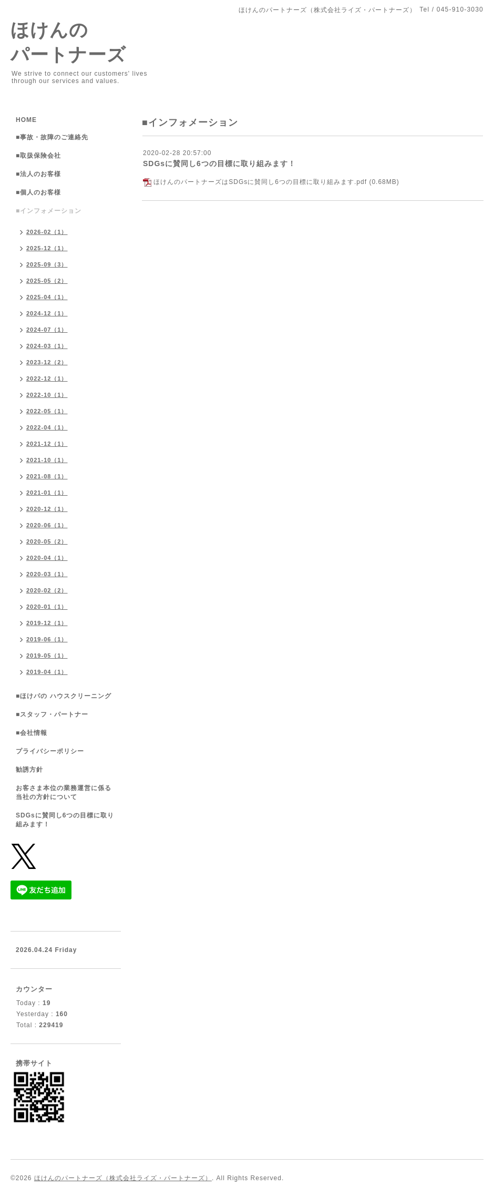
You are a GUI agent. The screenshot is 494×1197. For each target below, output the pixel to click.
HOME (26, 120)
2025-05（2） (47, 281)
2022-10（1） (47, 395)
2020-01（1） (47, 606)
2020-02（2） (47, 590)
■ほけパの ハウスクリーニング (63, 696)
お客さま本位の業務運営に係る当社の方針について (63, 792)
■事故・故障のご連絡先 (52, 137)
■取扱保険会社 (38, 155)
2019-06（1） (47, 639)
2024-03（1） (47, 346)
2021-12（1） (47, 444)
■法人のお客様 (38, 174)
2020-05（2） (47, 541)
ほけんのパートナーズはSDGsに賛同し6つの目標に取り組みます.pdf (260, 182)
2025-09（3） (47, 264)
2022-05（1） (47, 411)
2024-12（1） (47, 313)
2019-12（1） (47, 623)
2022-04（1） (47, 427)
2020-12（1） (47, 509)
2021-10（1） (47, 460)
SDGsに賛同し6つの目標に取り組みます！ (219, 163)
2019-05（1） (47, 655)
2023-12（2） (47, 362)
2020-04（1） (47, 558)
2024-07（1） (47, 329)
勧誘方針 (29, 769)
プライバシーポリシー (50, 751)
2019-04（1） (47, 672)
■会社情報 (31, 732)
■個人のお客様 (38, 192)
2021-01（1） (47, 492)
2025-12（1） (47, 248)
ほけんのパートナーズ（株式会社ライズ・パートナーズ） (123, 1178)
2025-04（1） (47, 297)
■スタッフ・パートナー (52, 714)
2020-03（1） (47, 574)
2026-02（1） (47, 232)
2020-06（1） (47, 525)
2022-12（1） (47, 378)
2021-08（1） (47, 476)
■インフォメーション (48, 210)
